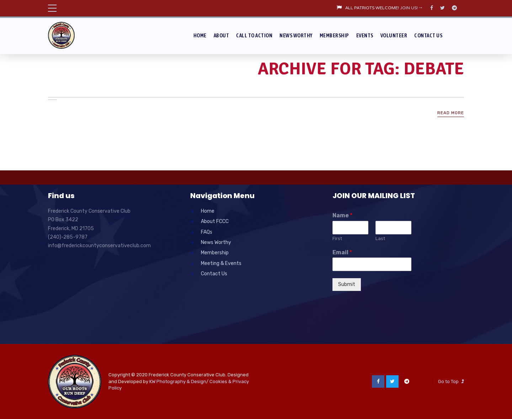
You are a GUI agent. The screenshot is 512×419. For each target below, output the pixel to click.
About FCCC (215, 221)
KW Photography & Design (177, 381)
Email (342, 252)
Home (200, 35)
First (337, 238)
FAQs (206, 232)
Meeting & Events (221, 263)
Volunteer (393, 35)
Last (380, 238)
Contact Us (428, 35)
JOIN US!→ (411, 8)
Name (342, 215)
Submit (346, 284)
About (221, 35)
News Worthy (296, 35)
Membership (334, 35)
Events (364, 35)
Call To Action (254, 35)
